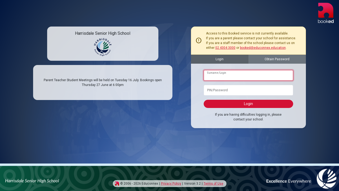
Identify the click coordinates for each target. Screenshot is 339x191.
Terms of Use (213, 183)
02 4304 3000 (225, 48)
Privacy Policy (171, 183)
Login (220, 59)
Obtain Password (277, 59)
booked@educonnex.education (263, 48)
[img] (117, 183)
